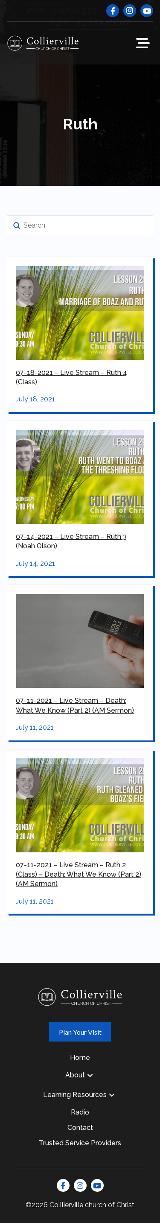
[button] (143, 43)
